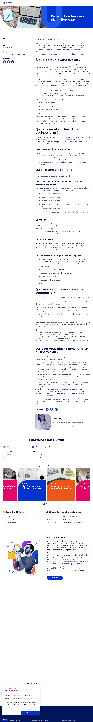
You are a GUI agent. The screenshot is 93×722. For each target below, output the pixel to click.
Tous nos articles (9, 451)
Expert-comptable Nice (68, 720)
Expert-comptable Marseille (11, 720)
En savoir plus (55, 578)
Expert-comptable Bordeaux (11, 717)
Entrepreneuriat (9, 522)
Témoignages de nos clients (14, 458)
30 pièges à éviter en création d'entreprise (62, 519)
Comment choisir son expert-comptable (61, 516)
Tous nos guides (9, 454)
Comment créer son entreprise (14, 54)
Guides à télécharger (40, 458)
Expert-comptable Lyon (68, 717)
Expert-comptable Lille (38, 717)
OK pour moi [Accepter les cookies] (19, 713)
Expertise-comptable (11, 516)
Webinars (35, 451)
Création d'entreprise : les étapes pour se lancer (64, 522)
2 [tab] (48, 505)
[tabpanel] (31, 484)
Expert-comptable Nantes (39, 720)
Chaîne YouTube (38, 454)
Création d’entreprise (11, 519)
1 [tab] (45, 505)
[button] (5, 720)
